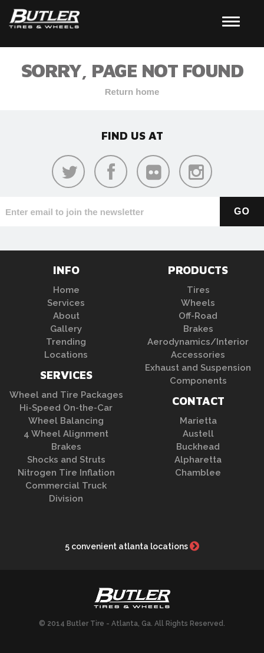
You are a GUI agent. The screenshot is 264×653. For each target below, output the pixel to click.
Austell (198, 433)
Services (66, 303)
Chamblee (198, 472)
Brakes (66, 446)
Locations (66, 354)
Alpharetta (198, 459)
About (66, 316)
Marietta (198, 420)
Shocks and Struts (66, 459)
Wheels (198, 303)
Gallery (66, 329)
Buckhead (198, 446)
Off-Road (198, 316)
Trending (66, 342)
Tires (198, 290)
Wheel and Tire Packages (66, 395)
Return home (132, 92)
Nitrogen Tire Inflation (66, 472)
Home (66, 290)
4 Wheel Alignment (66, 433)
